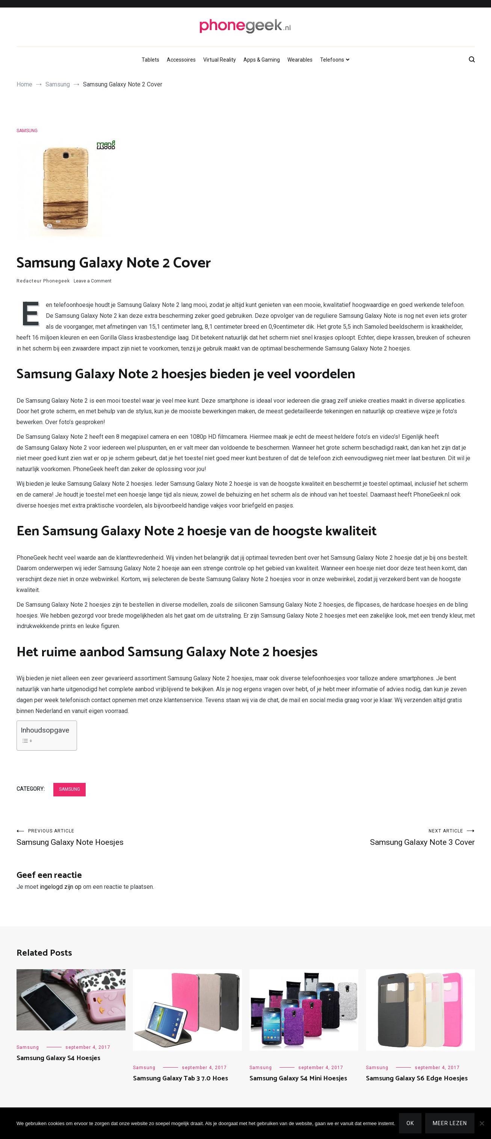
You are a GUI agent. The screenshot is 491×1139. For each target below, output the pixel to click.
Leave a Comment (93, 281)
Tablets (150, 60)
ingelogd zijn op (61, 886)
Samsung (27, 130)
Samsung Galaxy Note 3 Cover (360, 837)
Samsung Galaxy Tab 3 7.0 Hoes (180, 1078)
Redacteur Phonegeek (43, 281)
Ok (410, 1123)
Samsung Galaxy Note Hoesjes (131, 837)
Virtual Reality (219, 60)
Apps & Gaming (261, 60)
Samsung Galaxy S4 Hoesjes (58, 1058)
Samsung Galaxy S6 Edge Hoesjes (417, 1078)
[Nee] (481, 1123)
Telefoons (332, 60)
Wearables (300, 60)
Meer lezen (450, 1123)
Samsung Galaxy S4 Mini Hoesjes (298, 1078)
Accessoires (181, 60)
